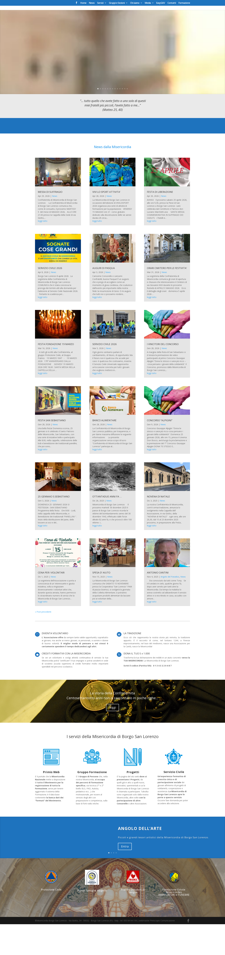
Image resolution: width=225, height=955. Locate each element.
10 (119, 119)
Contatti (171, 3)
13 (127, 119)
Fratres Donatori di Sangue (133, 922)
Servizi (100, 3)
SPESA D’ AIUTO (101, 603)
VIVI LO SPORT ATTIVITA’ (106, 222)
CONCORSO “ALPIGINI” (159, 451)
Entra (125, 877)
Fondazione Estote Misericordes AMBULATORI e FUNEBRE (173, 923)
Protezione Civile (51, 920)
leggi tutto (42, 251)
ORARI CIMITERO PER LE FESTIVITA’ (167, 298)
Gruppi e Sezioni (117, 3)
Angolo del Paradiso (170, 607)
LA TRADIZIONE (132, 664)
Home (83, 3)
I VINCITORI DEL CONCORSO (163, 375)
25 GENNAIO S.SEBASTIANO (54, 527)
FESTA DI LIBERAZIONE (160, 222)
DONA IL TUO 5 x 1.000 (137, 684)
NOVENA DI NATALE (158, 527)
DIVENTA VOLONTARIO (55, 664)
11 (122, 119)
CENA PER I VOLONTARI (51, 603)
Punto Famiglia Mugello (92, 921)
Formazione (184, 3)
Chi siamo (134, 3)
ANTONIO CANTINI (158, 603)
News (92, 3)
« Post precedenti (43, 642)
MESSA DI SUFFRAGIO (50, 222)
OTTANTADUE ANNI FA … (107, 527)
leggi (112, 738)
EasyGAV (160, 3)
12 (124, 119)
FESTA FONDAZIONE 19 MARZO (56, 375)
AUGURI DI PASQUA (103, 298)
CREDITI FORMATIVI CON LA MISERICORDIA (66, 684)
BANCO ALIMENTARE (104, 451)
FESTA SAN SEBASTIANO (52, 451)
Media (148, 3)
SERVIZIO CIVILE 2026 (50, 298)
